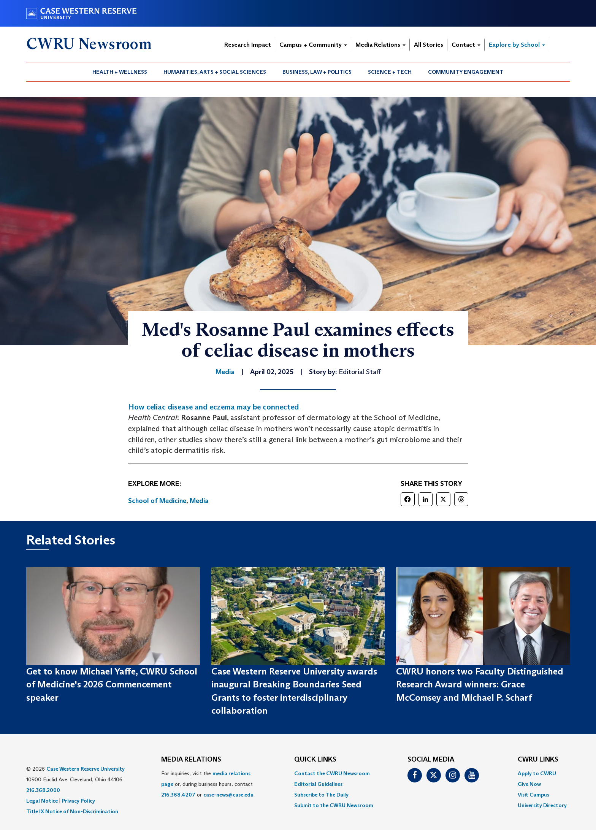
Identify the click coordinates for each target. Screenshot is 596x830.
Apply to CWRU (537, 773)
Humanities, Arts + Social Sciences (214, 71)
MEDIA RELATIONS (191, 759)
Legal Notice (42, 800)
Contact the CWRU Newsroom (332, 773)
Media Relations (380, 44)
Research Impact (247, 44)
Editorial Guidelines (318, 784)
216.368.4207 (178, 794)
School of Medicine (157, 501)
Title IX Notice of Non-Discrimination (72, 811)
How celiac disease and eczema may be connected (213, 406)
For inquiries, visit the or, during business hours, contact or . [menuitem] (208, 784)
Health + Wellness (119, 71)
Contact (466, 44)
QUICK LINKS (315, 759)
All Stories (428, 44)
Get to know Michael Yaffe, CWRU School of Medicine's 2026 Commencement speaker (111, 684)
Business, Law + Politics (317, 71)
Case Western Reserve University (85, 768)
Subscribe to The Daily (321, 794)
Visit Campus (533, 794)
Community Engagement (465, 71)
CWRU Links (538, 759)
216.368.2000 (43, 790)
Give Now (529, 784)
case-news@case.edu (228, 794)
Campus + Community (313, 44)
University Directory (542, 805)
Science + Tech (390, 71)
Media (199, 501)
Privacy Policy (78, 800)
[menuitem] (119, 71)
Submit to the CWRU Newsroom (333, 805)
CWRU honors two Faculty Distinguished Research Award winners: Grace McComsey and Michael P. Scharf (479, 684)
